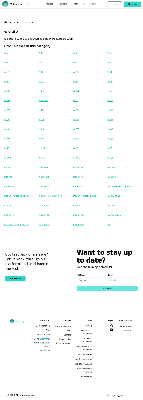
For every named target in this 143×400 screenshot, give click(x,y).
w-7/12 (110, 148)
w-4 (6, 62)
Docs (76, 4)
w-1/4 (41, 110)
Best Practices (43, 334)
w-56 (6, 91)
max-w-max (44, 215)
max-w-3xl (78, 177)
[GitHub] (111, 325)
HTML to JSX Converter (86, 332)
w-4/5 (110, 119)
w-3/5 (76, 119)
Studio (89, 326)
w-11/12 (110, 158)
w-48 (109, 81)
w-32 (41, 81)
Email (110, 275)
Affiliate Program (63, 343)
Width (16, 22)
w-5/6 (7, 138)
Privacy (127, 331)
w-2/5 (41, 119)
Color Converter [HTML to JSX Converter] (85, 354)
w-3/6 (76, 129)
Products (50, 4)
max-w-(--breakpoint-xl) (84, 196)
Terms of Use (125, 326)
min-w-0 (8, 205)
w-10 (6, 72)
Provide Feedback (63, 326)
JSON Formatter (85, 377)
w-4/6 (110, 129)
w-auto (29, 22)
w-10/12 (76, 158)
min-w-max (44, 224)
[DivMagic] (18, 4)
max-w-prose (114, 215)
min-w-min (78, 224)
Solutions (64, 4)
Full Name (81, 275)
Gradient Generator (83, 359)
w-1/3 (110, 100)
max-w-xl (8, 177)
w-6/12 (76, 148)
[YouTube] (111, 330)
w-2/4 (76, 110)
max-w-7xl (9, 215)
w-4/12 (7, 148)
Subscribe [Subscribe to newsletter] (107, 288)
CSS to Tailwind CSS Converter (83, 348)
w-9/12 (42, 158)
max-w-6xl (44, 186)
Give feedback (15, 278)
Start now (132, 4)
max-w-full (78, 186)
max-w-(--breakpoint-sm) (119, 186)
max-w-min (78, 215)
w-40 (75, 81)
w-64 (41, 91)
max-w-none (113, 196)
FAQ (83, 4)
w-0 (6, 53)
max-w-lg (112, 167)
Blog (48, 330)
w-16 (75, 72)
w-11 (109, 224)
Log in (115, 4)
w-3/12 (110, 138)
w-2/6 (41, 129)
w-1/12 (41, 138)
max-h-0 (77, 205)
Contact (93, 4)
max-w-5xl (9, 186)
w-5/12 (42, 148)
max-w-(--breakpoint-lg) (50, 196)
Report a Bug (65, 339)
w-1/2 (75, 100)
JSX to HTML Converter (86, 340)
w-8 (109, 62)
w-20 (109, 72)
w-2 (75, 53)
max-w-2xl (44, 177)
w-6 (75, 62)
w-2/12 (76, 138)
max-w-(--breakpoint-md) (16, 196)
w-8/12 (7, 158)
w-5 (41, 62)
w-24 (6, 81)
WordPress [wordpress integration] (45, 350)
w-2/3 (7, 110)
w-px (109, 91)
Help (69, 331)
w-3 (109, 53)
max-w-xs (9, 167)
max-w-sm (44, 167)
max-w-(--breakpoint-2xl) (16, 224)
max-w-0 (111, 205)
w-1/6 (7, 129)
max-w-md (78, 167)
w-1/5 (7, 119)
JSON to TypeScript (83, 364)
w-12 (41, 72)
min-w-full (44, 205)
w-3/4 (110, 110)
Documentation (43, 326)
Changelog (34, 339)
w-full (7, 100)
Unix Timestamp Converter (84, 371)
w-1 (40, 53)
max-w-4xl (112, 177)
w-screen (43, 100)
